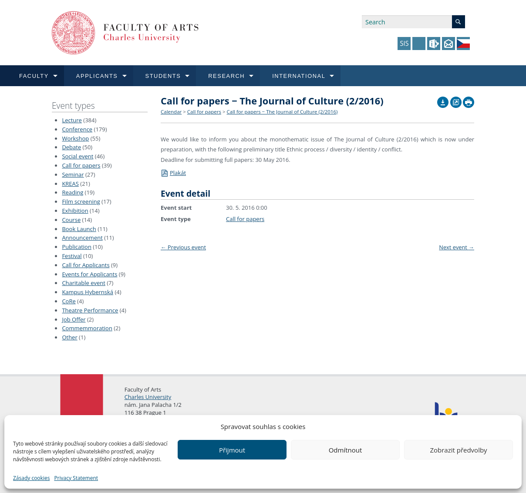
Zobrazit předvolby (458, 450)
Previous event (183, 247)
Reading (72, 192)
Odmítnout (345, 450)
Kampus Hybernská (87, 292)
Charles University (148, 397)
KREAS (70, 184)
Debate (71, 147)
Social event (77, 156)
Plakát (173, 173)
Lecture (72, 120)
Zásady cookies (31, 478)
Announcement (82, 237)
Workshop (75, 138)
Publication (76, 247)
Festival (71, 256)
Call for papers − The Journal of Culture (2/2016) (282, 111)
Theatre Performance (90, 310)
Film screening (81, 201)
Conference (77, 129)
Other (69, 337)
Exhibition (75, 211)
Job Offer (73, 319)
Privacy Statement (76, 478)
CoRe (68, 301)
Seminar (73, 174)
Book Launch (79, 229)
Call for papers (81, 165)
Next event (456, 247)
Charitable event (83, 283)
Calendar (171, 111)
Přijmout (232, 450)
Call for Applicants (85, 265)
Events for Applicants (89, 274)
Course (71, 220)
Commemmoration (87, 328)
